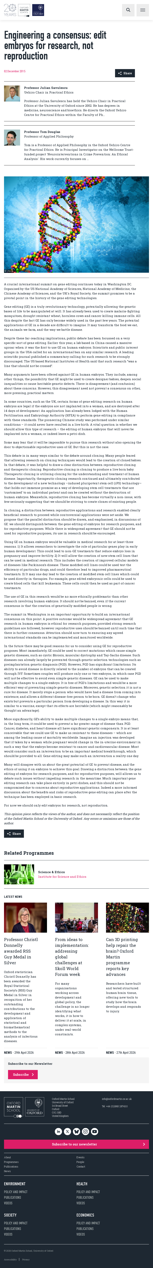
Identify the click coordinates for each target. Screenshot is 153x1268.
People (80, 1162)
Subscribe (23, 1074)
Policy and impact (16, 1192)
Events (80, 1157)
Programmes (11, 1162)
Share (125, 73)
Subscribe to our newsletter (98, 1144)
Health (81, 1184)
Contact (80, 1166)
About (7, 1157)
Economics (85, 1215)
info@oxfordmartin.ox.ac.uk (117, 1098)
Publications (11, 1166)
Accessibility (10, 1259)
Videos (8, 1203)
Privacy (26, 1259)
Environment (15, 1184)
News (7, 1171)
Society (10, 1215)
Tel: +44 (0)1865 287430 (115, 1106)
